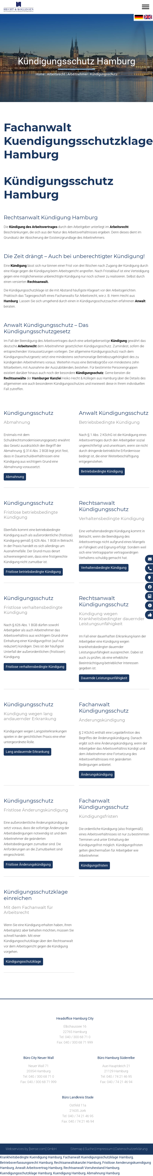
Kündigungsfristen (94, 865)
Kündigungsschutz (103, 74)
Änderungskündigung (97, 774)
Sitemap (76, 1149)
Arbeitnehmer (77, 74)
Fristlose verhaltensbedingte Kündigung (35, 667)
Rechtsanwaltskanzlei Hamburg (77, 1162)
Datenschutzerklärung (131, 1149)
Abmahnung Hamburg (103, 1173)
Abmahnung (15, 477)
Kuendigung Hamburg (69, 1173)
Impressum (104, 1149)
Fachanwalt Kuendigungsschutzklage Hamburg (98, 1157)
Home (40, 74)
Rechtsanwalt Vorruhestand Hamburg (91, 1168)
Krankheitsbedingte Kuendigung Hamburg (31, 1157)
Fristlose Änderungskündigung (28, 864)
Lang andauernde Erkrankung (27, 752)
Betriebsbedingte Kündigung (102, 471)
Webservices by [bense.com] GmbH (31, 1149)
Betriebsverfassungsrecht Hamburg (26, 1162)
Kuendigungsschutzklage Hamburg (26, 1173)
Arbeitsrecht (56, 74)
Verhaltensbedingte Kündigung (103, 568)
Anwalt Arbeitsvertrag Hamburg (38, 1168)
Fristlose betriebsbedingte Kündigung (33, 572)
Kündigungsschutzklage (23, 961)
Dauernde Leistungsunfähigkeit (104, 678)
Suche (89, 1149)
